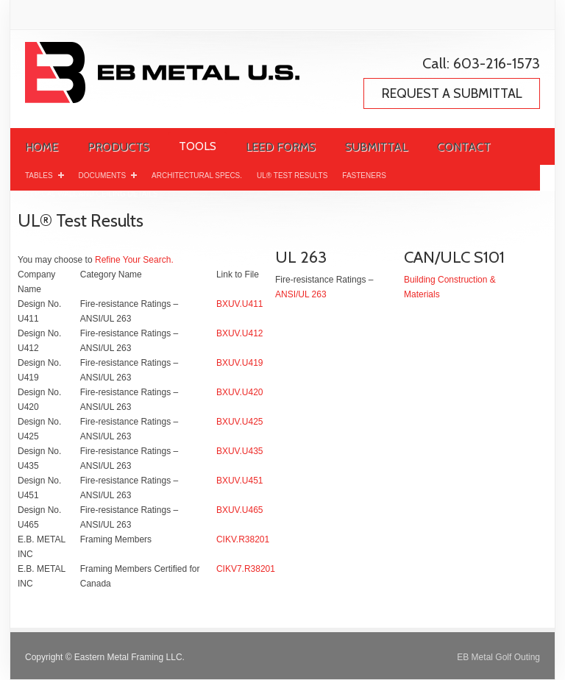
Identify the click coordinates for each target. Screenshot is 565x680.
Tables (44, 174)
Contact (464, 147)
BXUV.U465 (239, 510)
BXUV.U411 (239, 304)
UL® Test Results (292, 175)
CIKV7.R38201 (245, 569)
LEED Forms (281, 147)
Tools (197, 146)
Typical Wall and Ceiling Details (91, 194)
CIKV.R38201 (242, 539)
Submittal (376, 147)
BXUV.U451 (239, 480)
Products (118, 147)
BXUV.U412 (239, 333)
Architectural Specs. (197, 175)
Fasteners (363, 175)
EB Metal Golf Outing (498, 657)
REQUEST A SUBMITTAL (452, 93)
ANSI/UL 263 (301, 294)
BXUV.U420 (239, 392)
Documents (108, 174)
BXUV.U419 (239, 363)
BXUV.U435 (239, 451)
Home (41, 147)
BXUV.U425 (239, 422)
